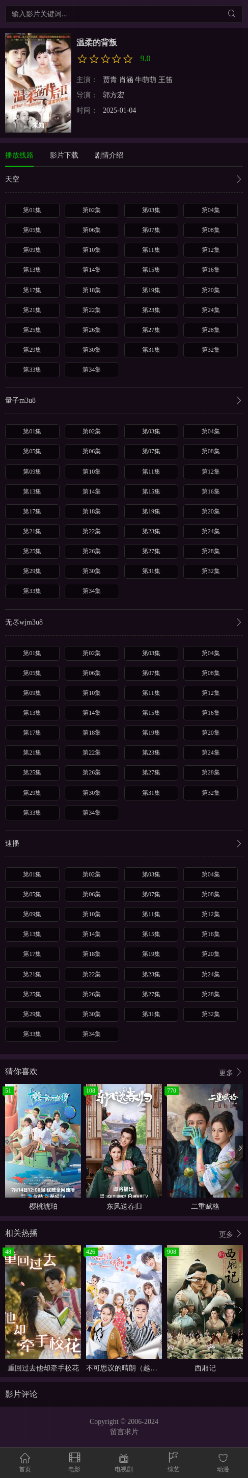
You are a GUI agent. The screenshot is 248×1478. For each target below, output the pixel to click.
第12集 (211, 249)
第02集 (91, 210)
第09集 (32, 249)
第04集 (211, 210)
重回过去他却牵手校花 (43, 1368)
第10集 (91, 249)
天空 (124, 180)
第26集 (91, 329)
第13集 (32, 269)
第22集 (91, 310)
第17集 (32, 290)
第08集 (211, 230)
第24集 (211, 310)
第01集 (32, 210)
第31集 (151, 349)
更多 (231, 1072)
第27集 (151, 329)
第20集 (211, 290)
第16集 (211, 269)
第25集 (32, 329)
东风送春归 (124, 1206)
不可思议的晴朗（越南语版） (132, 1368)
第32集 (211, 349)
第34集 (91, 369)
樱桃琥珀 (43, 1206)
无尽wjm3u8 (124, 623)
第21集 (32, 310)
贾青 (110, 80)
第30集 (91, 349)
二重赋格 (205, 1206)
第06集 (91, 230)
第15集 (151, 269)
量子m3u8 (124, 401)
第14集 (91, 269)
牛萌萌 (145, 80)
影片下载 (64, 155)
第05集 (32, 230)
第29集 (32, 349)
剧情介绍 (109, 155)
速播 (124, 844)
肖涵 (126, 80)
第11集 (151, 249)
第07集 (151, 230)
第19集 (151, 290)
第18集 (91, 290)
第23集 (151, 310)
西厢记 (205, 1368)
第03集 (151, 210)
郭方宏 (113, 95)
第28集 (211, 329)
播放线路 (19, 155)
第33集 (32, 369)
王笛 (165, 80)
